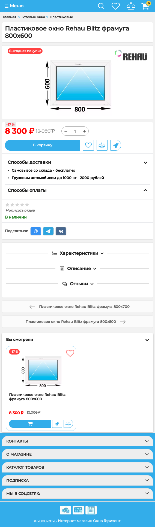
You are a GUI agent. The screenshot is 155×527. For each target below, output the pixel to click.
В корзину (42, 145)
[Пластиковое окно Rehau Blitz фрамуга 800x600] (41, 369)
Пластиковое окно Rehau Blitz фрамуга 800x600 (37, 397)
